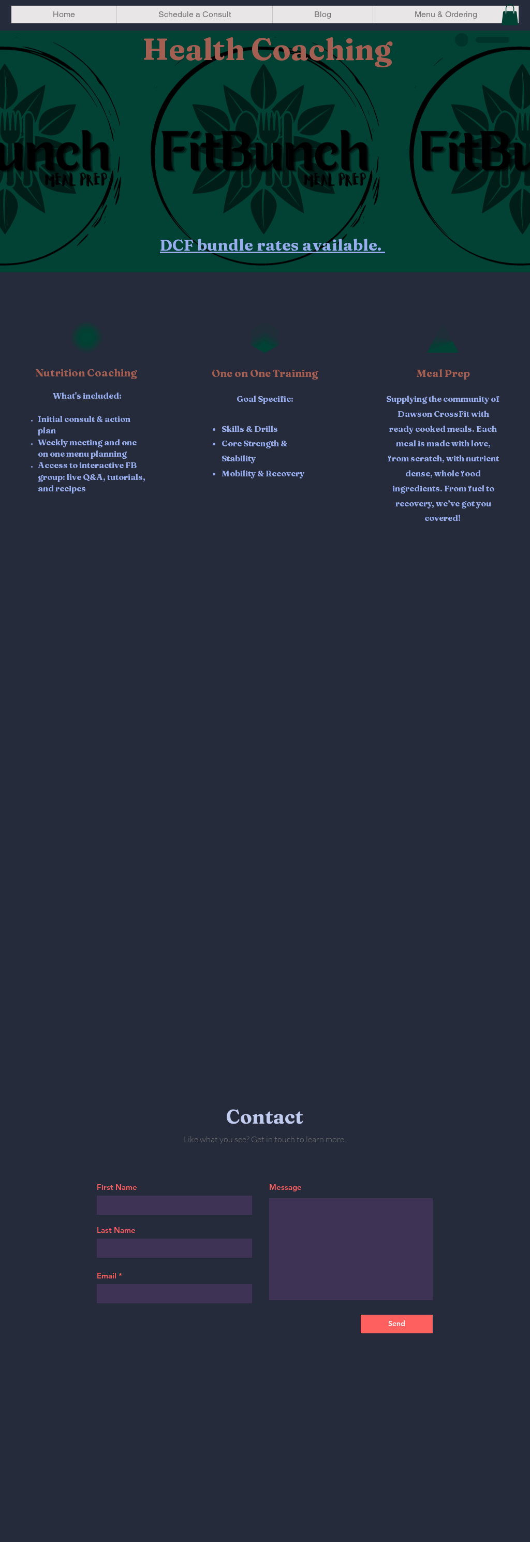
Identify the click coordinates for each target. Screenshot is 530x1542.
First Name (117, 1187)
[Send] (397, 1324)
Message (285, 1187)
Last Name (116, 1230)
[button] (510, 14)
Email (106, 1275)
